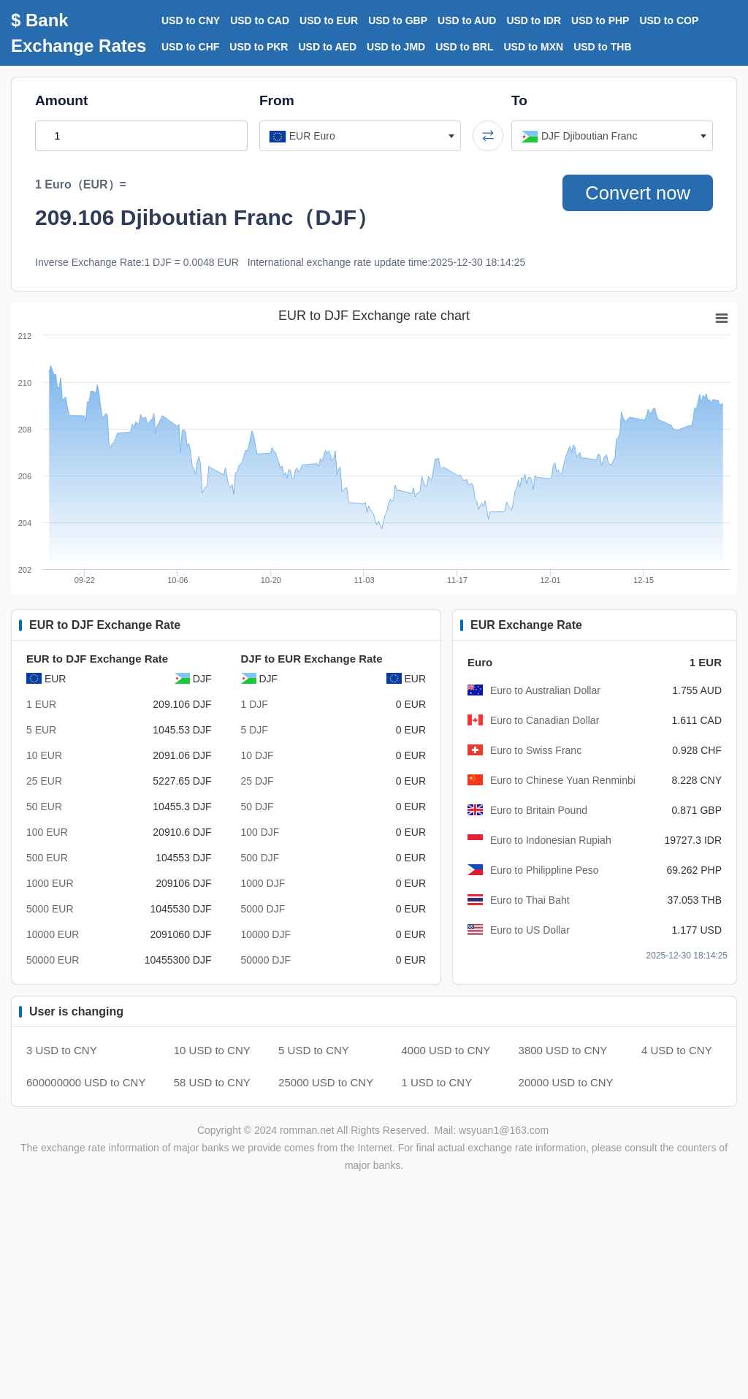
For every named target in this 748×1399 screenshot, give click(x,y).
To (519, 100)
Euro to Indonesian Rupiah (550, 840)
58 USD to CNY (212, 1082)
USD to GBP (397, 20)
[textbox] (360, 135)
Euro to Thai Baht (530, 900)
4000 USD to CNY (446, 1050)
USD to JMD (396, 47)
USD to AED (327, 47)
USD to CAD (259, 20)
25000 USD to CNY (325, 1082)
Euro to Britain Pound (538, 810)
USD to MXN (534, 47)
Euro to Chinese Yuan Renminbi (563, 780)
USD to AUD (467, 20)
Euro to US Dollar (530, 930)
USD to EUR (328, 20)
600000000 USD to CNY (85, 1082)
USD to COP (668, 20)
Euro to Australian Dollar (545, 690)
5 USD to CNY (313, 1050)
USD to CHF (190, 47)
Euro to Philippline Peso (544, 870)
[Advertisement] (374, 1294)
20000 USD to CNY (566, 1082)
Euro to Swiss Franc (535, 750)
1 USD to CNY (437, 1082)
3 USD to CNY (61, 1050)
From (276, 100)
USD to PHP (600, 20)
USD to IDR (533, 20)
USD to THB (602, 47)
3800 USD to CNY (563, 1050)
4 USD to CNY (676, 1050)
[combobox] (360, 136)
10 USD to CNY (212, 1050)
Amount (61, 100)
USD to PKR (258, 47)
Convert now (637, 193)
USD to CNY (190, 20)
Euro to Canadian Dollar (544, 720)
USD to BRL (464, 47)
